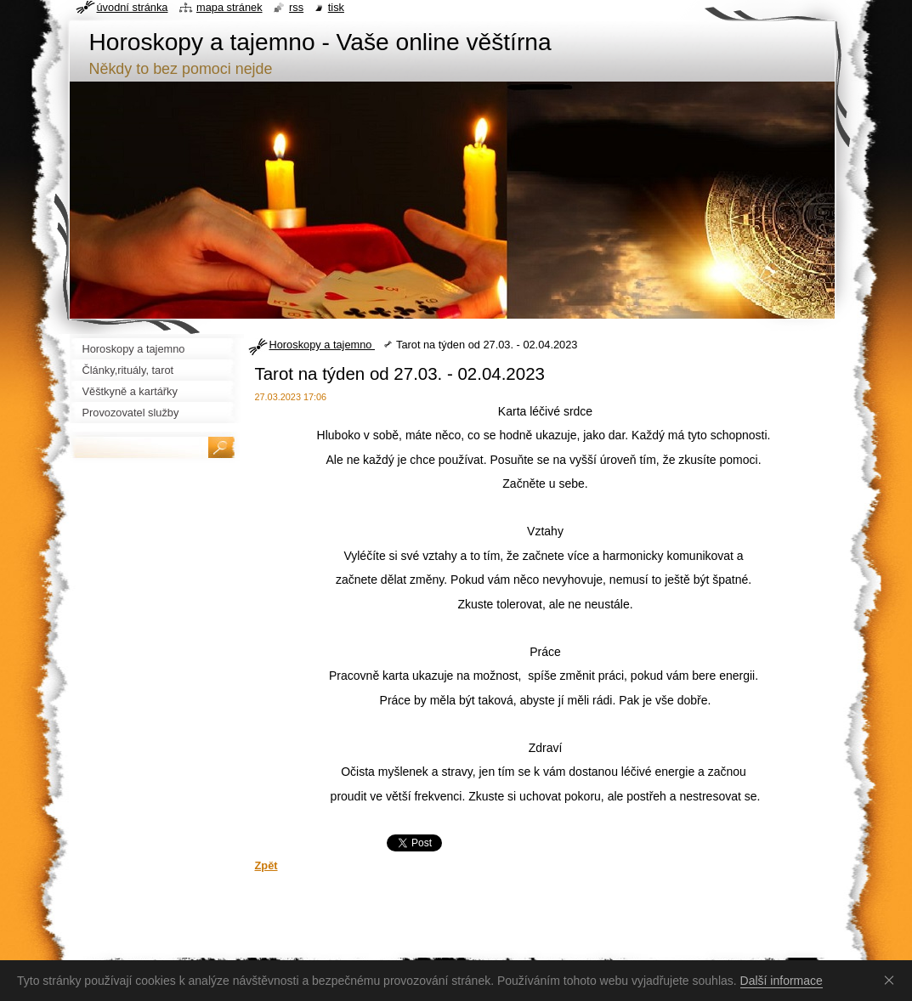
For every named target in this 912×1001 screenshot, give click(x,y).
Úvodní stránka (132, 7)
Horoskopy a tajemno (322, 344)
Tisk (336, 7)
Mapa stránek (229, 7)
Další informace (781, 980)
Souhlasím (892, 979)
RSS (296, 7)
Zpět (266, 865)
